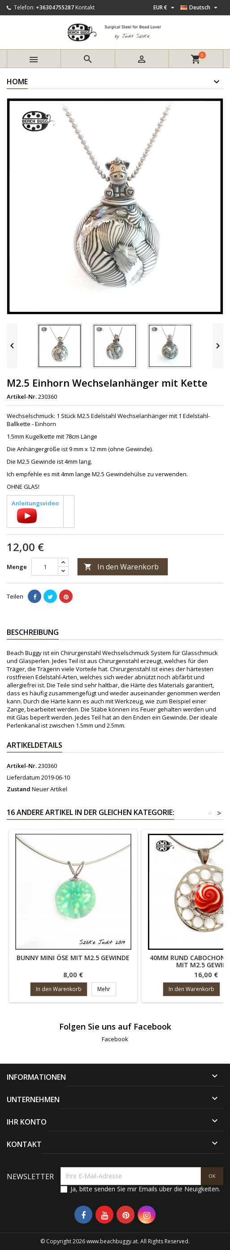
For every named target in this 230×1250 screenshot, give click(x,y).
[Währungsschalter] (165, 7)
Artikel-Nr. (22, 396)
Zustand (18, 789)
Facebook (115, 1039)
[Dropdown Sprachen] (200, 7)
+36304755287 (55, 7)
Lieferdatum (23, 777)
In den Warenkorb (121, 567)
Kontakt (85, 7)
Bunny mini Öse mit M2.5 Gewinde (73, 957)
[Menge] (44, 567)
